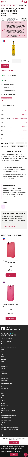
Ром (2, 354)
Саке (2, 395)
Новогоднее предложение (8, 410)
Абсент (3, 391)
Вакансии (3, 432)
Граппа (3, 386)
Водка (2, 356)
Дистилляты (4, 388)
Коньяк (3, 368)
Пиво (2, 371)
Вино (2, 349)
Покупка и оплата (6, 420)
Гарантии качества (6, 417)
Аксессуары (4, 380)
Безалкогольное (5, 376)
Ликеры (3, 398)
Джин (2, 361)
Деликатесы (4, 378)
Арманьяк (4, 364)
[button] (26, 455)
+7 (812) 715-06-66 (8, 335)
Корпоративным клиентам (8, 415)
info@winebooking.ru (6, 338)
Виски (2, 352)
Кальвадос (4, 373)
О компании (4, 405)
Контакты (3, 422)
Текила (3, 400)
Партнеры (3, 408)
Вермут (3, 393)
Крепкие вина (5, 366)
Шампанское (4, 359)
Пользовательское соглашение (9, 429)
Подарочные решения (7, 413)
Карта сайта (4, 425)
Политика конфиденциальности (10, 427)
